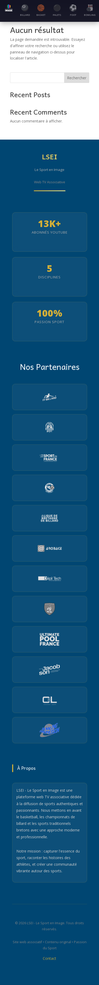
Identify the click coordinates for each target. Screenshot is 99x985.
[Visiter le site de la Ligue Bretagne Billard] (49, 519)
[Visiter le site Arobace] (49, 549)
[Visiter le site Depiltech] (49, 579)
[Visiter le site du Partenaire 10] (49, 670)
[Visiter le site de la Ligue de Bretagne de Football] (49, 488)
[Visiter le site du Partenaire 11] (49, 700)
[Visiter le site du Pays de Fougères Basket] (49, 428)
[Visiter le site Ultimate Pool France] (49, 640)
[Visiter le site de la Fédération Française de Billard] (49, 398)
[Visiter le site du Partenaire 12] (49, 731)
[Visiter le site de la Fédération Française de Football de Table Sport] (49, 610)
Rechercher (76, 77)
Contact (49, 959)
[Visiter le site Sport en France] (49, 458)
